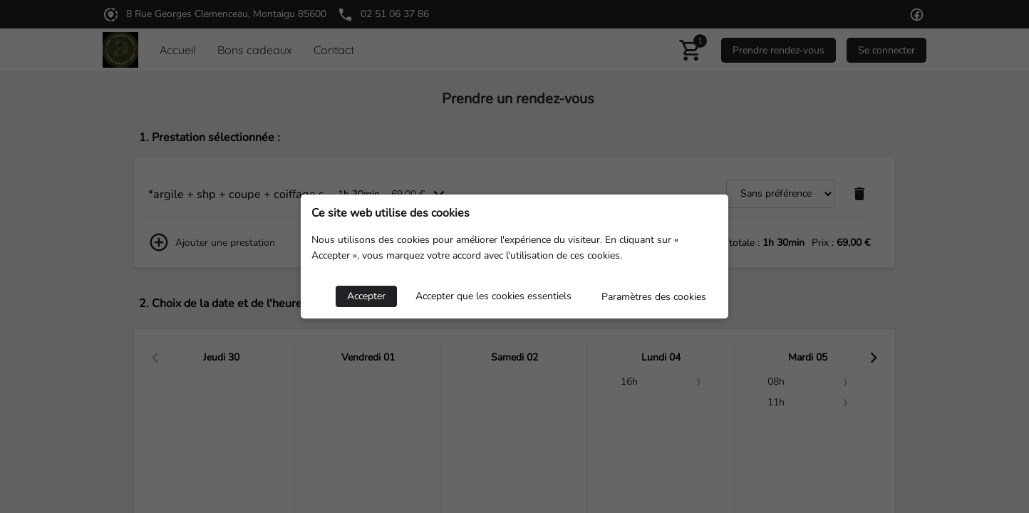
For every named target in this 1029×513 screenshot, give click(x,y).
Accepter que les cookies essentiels (493, 296)
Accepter (366, 296)
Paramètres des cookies (653, 297)
